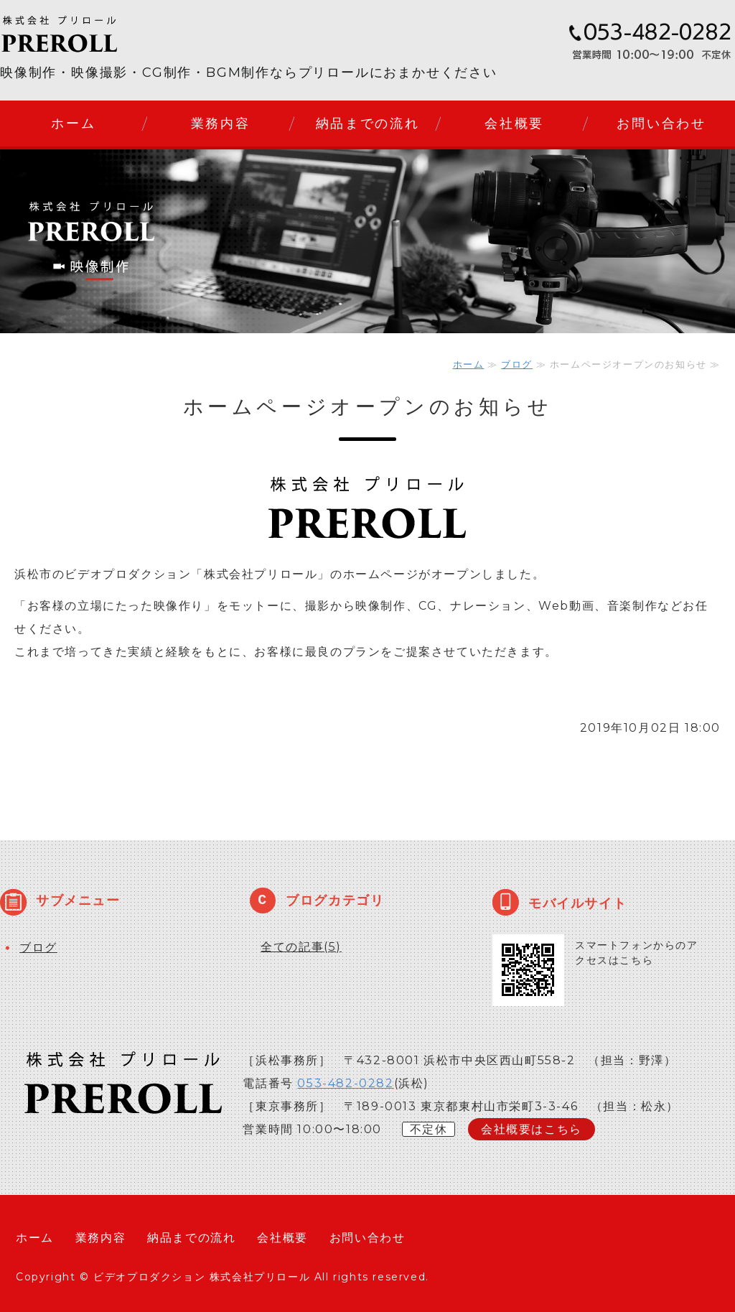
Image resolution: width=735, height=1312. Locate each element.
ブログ (517, 364)
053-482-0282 (345, 1083)
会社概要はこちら (531, 1129)
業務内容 (221, 123)
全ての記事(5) (301, 947)
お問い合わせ (661, 123)
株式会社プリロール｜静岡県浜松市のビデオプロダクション (86, 34)
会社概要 (514, 123)
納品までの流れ (368, 123)
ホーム (73, 123)
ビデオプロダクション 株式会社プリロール (201, 1276)
